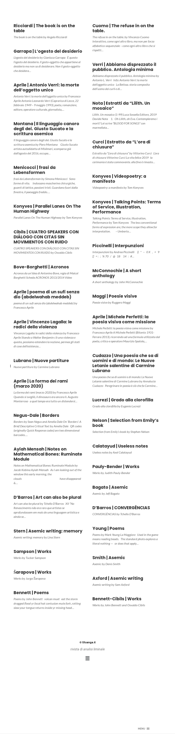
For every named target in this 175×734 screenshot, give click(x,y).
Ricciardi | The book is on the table (44, 28)
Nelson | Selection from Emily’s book (125, 422)
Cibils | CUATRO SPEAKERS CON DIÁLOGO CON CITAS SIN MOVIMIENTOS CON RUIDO (46, 237)
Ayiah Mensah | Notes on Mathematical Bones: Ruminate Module (48, 454)
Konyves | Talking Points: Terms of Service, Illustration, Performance (126, 207)
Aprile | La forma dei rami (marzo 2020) (41, 383)
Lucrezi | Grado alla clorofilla (122, 400)
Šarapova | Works (33, 572)
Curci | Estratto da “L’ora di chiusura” (121, 144)
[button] (87, 658)
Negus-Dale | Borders (36, 415)
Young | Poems (108, 528)
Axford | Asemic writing (117, 578)
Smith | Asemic (108, 558)
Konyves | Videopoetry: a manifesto (119, 178)
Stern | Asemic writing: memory (48, 531)
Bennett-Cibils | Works (116, 599)
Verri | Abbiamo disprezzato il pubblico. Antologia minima (124, 66)
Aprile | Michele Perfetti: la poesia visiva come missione (124, 319)
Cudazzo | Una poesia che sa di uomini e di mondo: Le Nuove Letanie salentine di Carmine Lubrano (125, 363)
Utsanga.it (88, 642)
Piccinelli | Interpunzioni (118, 246)
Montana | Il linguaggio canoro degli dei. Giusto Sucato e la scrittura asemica (46, 129)
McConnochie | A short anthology (116, 273)
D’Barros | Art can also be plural (47, 497)
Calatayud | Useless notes (120, 446)
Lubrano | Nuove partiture (41, 361)
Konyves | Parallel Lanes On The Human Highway (47, 208)
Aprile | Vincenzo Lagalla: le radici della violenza (43, 324)
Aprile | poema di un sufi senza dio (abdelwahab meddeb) (46, 294)
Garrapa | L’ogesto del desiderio (48, 51)
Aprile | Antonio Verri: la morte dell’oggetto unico (46, 87)
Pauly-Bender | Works (115, 467)
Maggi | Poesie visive (114, 296)
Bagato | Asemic (110, 487)
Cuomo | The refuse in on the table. (123, 28)
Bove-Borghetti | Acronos (41, 267)
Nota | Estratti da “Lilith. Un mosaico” (121, 105)
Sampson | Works (32, 551)
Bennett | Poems (31, 593)
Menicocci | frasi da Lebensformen (35, 169)
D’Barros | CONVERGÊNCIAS (121, 508)
